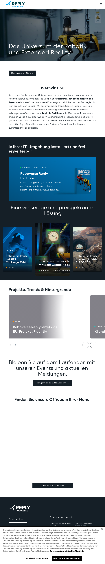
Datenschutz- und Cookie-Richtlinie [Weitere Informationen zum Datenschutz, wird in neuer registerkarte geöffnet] (67, 551)
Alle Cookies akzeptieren (66, 558)
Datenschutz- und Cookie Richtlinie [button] (60, 525)
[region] (52, 545)
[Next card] (93, 345)
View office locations (52, 485)
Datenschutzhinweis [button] (83, 525)
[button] (22, 73)
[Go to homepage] (18, 4)
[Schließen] (102, 529)
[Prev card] (85, 345)
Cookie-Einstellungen (36, 558)
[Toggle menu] (100, 4)
